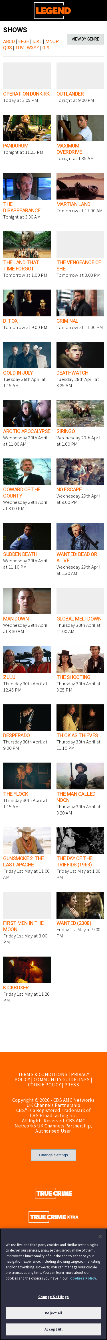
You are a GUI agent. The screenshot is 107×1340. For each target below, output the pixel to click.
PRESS (71, 1085)
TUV (19, 48)
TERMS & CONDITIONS (43, 1074)
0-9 (46, 48)
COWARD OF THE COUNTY (22, 493)
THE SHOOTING (73, 677)
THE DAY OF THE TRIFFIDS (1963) (74, 862)
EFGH (23, 41)
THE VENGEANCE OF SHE (78, 266)
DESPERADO (16, 735)
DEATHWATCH (72, 373)
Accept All (53, 1329)
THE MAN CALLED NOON (76, 797)
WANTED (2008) (73, 923)
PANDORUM (15, 146)
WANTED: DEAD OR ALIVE (76, 558)
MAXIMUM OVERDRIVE (69, 149)
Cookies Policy (83, 1278)
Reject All (53, 1313)
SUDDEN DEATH (20, 554)
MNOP (52, 41)
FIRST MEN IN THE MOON (23, 926)
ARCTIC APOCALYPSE (27, 431)
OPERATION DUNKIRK (26, 94)
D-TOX (10, 321)
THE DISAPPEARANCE (22, 208)
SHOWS (15, 30)
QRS (7, 48)
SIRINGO (65, 431)
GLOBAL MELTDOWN (79, 619)
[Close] (100, 1236)
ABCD (9, 41)
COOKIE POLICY (44, 1085)
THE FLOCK (15, 794)
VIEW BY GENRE (85, 39)
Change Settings (53, 1155)
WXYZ (33, 48)
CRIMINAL (67, 321)
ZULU (9, 677)
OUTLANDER (70, 94)
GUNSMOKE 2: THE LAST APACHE (23, 862)
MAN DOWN (16, 619)
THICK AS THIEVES (77, 735)
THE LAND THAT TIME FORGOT (21, 266)
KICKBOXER (16, 988)
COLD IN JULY (18, 373)
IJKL (37, 41)
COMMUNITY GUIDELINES (62, 1079)
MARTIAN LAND (73, 204)
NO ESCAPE (69, 490)
